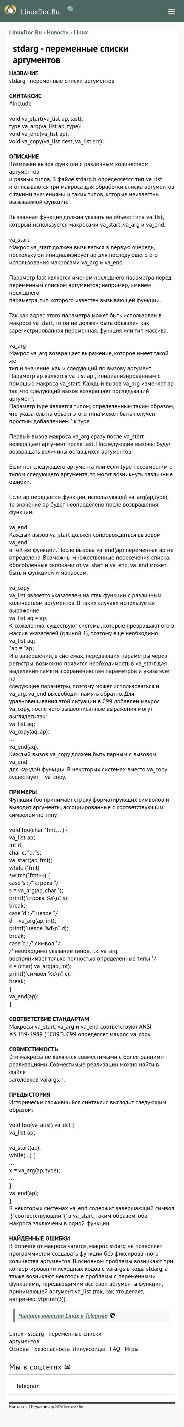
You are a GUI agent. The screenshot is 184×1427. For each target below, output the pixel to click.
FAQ (115, 1348)
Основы (19, 1348)
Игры (132, 1348)
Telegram (28, 1386)
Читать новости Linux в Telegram (63, 1315)
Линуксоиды (89, 1348)
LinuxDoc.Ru (30, 10)
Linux (16, 1333)
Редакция (40, 1406)
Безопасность (52, 1348)
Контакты (18, 1406)
